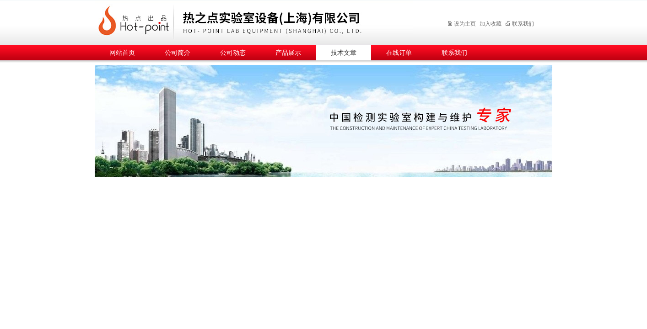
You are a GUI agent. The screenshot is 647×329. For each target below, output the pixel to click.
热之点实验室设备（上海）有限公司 (262, 21)
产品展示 (288, 52)
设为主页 (461, 24)
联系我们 (519, 24)
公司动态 (233, 52)
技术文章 (343, 52)
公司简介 (177, 52)
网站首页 (122, 52)
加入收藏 (490, 24)
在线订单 (399, 52)
